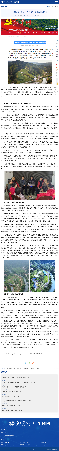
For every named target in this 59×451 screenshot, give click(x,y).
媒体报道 (55, 6)
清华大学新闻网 (5, 442)
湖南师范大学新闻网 (25, 444)
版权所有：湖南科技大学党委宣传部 (48, 449)
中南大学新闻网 (42, 442)
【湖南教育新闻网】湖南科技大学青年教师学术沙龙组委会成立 (20, 368)
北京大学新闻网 (24, 442)
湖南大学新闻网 (5, 444)
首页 (50, 6)
